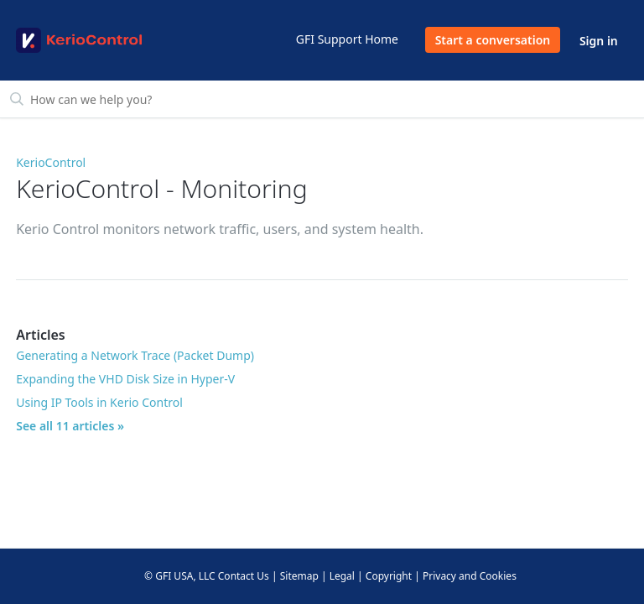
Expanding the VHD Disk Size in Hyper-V (125, 379)
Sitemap (299, 576)
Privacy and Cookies (470, 576)
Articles (40, 334)
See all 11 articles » (70, 426)
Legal (342, 576)
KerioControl (51, 162)
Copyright (389, 576)
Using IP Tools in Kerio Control (99, 402)
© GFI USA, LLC (180, 576)
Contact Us (243, 576)
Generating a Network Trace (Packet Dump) (135, 355)
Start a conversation (493, 40)
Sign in (598, 41)
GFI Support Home (347, 39)
